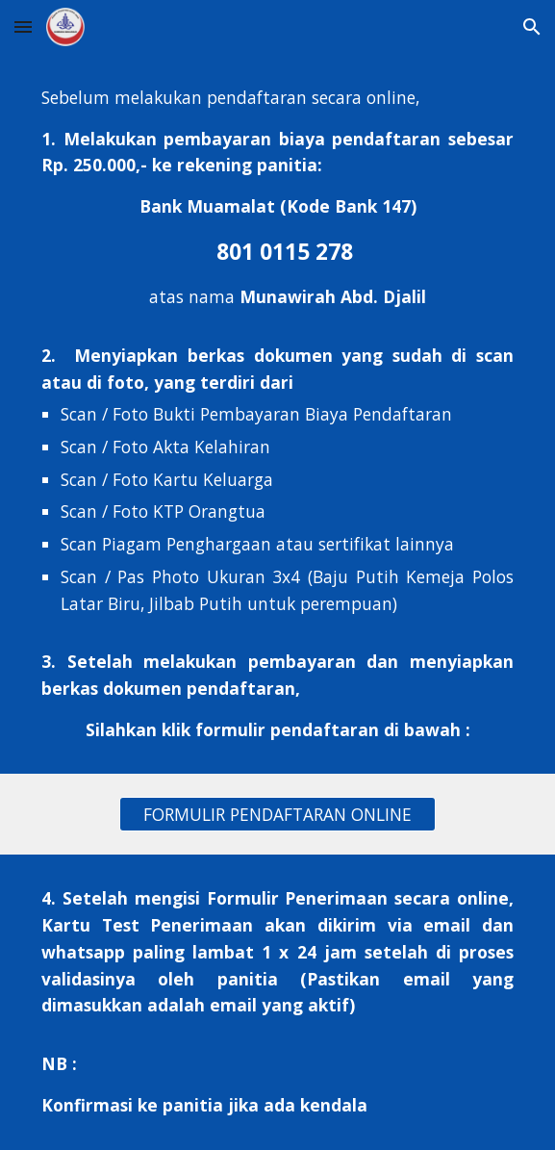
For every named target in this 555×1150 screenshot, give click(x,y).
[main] (277, 414)
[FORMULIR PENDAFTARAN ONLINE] (277, 814)
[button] (23, 26)
